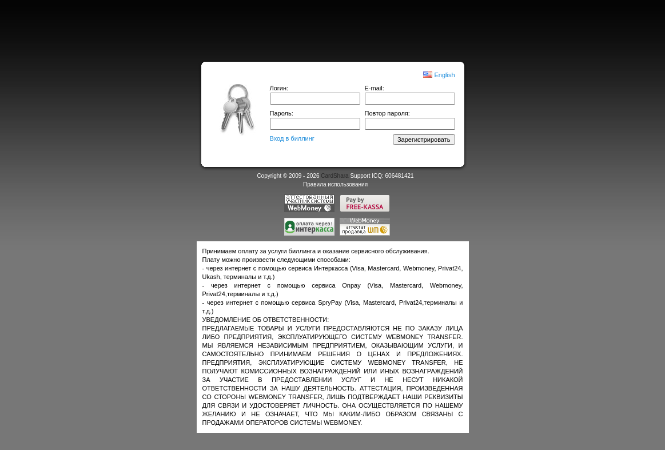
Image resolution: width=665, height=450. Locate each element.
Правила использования (335, 184)
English (444, 74)
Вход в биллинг (292, 138)
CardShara (334, 176)
